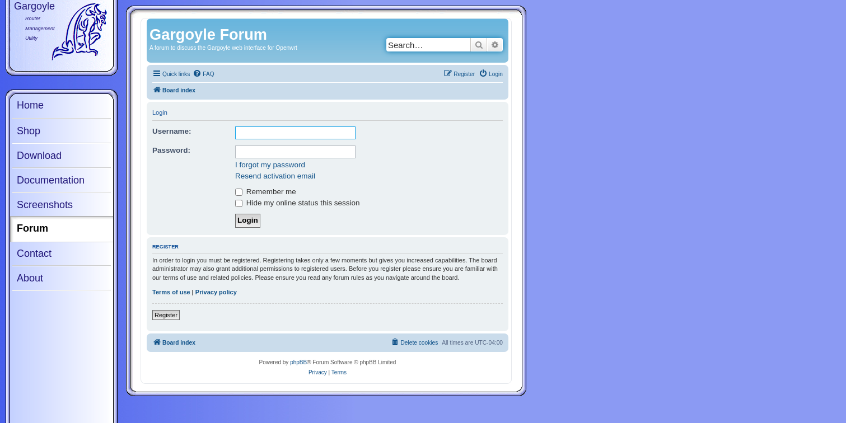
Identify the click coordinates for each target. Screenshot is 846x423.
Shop (28, 131)
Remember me (265, 191)
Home (30, 105)
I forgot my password (270, 165)
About (30, 278)
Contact (34, 253)
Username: (171, 131)
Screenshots (45, 204)
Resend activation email (275, 176)
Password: (171, 150)
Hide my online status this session (297, 203)
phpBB (298, 362)
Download (39, 155)
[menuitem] (203, 74)
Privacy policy (216, 292)
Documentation (51, 180)
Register (166, 315)
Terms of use (171, 292)
